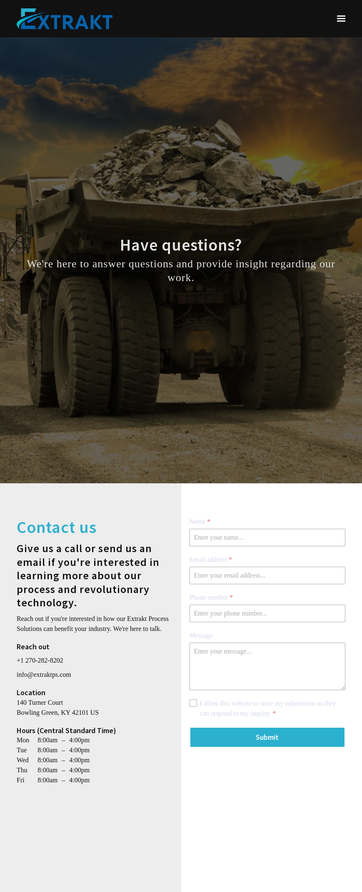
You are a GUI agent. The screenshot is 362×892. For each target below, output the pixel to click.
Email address (211, 560)
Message (201, 635)
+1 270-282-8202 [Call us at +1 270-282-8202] (40, 660)
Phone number (211, 598)
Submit (267, 737)
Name (200, 522)
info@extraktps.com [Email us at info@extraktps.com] (44, 674)
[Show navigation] (339, 19)
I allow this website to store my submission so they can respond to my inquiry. (268, 709)
